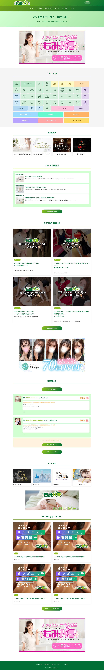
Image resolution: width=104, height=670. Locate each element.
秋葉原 (70, 96)
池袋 (47, 90)
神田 (62, 96)
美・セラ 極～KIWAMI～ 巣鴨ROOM (34, 420)
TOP (31, 8)
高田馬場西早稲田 (39, 90)
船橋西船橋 (85, 96)
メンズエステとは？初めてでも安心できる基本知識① (69, 598)
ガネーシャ (82, 484)
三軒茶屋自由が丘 (24, 102)
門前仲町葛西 (77, 102)
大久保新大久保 (32, 90)
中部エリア (76, 114)
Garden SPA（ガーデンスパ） (42, 154)
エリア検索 (38, 8)
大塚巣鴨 (55, 90)
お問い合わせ (47, 664)
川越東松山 (54, 84)
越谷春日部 (70, 84)
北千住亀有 (77, 90)
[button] (83, 47)
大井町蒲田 (47, 108)
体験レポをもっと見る (52, 328)
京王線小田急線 (24, 96)
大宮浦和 (62, 84)
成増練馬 (39, 84)
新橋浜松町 (54, 102)
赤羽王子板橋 (47, 84)
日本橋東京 (62, 102)
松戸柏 (85, 90)
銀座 (70, 102)
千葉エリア (81, 108)
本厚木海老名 (16, 96)
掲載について (39, 664)
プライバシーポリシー (56, 664)
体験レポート (49, 8)
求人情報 (64, 8)
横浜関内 (32, 108)
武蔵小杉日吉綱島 (16, 102)
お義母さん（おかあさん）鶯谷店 (51, 484)
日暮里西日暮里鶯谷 (62, 90)
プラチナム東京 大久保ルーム (22, 154)
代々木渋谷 (31, 102)
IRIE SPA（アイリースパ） (32, 397)
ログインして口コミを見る (52, 444)
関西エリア (25, 120)
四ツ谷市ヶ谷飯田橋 (39, 96)
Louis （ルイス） (62, 154)
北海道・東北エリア (25, 114)
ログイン (87, 2)
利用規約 (66, 664)
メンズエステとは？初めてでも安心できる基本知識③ (69, 557)
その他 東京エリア (28, 83)
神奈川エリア (20, 108)
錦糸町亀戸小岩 (77, 96)
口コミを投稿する (52, 389)
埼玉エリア (81, 83)
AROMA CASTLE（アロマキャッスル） (31, 484)
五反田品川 (47, 102)
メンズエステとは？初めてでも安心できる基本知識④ (29, 557)
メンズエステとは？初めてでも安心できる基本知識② (29, 598)
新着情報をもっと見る (52, 211)
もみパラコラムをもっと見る (52, 608)
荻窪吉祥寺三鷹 (16, 90)
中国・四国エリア (51, 120)
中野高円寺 (24, 90)
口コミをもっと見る (52, 451)
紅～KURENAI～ (82, 154)
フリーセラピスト (62, 108)
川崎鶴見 (39, 108)
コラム (72, 8)
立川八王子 (16, 84)
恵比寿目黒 (39, 102)
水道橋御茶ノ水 (55, 96)
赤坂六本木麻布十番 (47, 96)
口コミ (57, 8)
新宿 (32, 96)
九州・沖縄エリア (76, 120)
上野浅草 (70, 90)
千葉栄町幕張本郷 (85, 102)
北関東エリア (50, 114)
